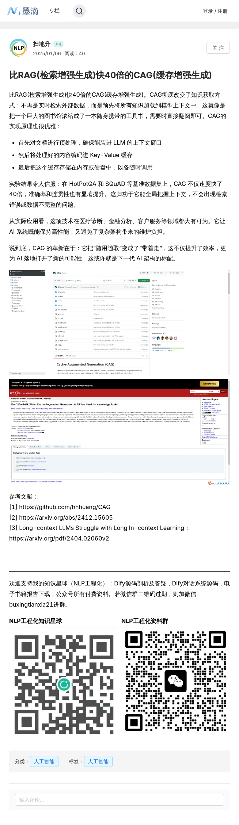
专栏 (54, 10)
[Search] (79, 11)
